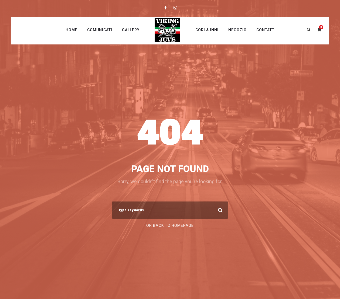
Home (71, 30)
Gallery (131, 30)
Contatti (266, 30)
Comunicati (99, 30)
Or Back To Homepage (170, 225)
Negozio (237, 30)
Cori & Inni (207, 30)
